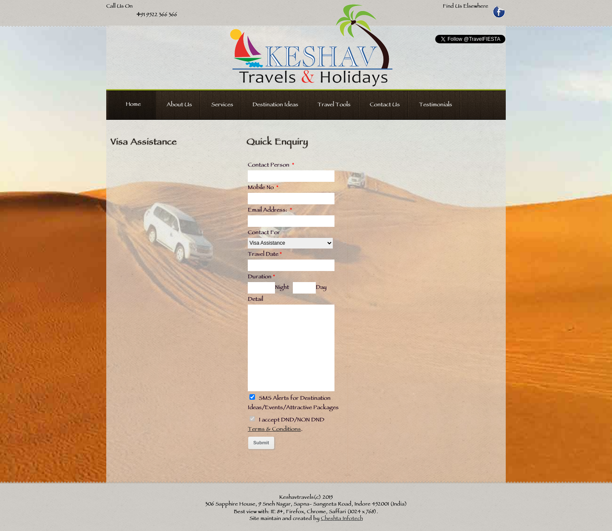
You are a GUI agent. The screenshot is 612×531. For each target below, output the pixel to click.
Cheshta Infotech (342, 519)
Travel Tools (334, 105)
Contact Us (385, 105)
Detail (255, 300)
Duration (261, 277)
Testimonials (435, 105)
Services (222, 105)
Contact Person (271, 165)
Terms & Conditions (274, 430)
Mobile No (263, 188)
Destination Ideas (275, 105)
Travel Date (265, 255)
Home (133, 105)
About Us (179, 105)
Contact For (264, 233)
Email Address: (270, 210)
